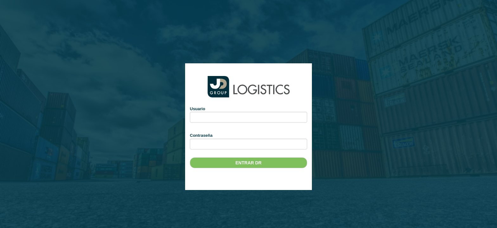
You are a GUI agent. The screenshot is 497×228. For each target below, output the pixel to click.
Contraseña (201, 135)
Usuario (197, 108)
